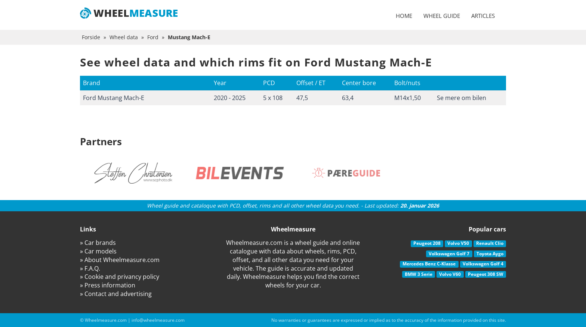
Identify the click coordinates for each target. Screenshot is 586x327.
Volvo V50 (458, 243)
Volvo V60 (450, 274)
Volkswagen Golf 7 (449, 253)
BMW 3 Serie (418, 274)
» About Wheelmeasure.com (120, 260)
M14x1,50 (407, 98)
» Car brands (98, 243)
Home (404, 15)
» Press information (107, 285)
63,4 (348, 98)
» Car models (98, 251)
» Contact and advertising (116, 294)
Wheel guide (441, 15)
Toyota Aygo (489, 253)
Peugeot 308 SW (485, 274)
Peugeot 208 (427, 243)
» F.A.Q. (90, 268)
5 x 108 (273, 98)
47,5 (302, 98)
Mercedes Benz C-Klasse (429, 264)
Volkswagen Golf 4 (483, 264)
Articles (483, 15)
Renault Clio (489, 243)
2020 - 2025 (230, 98)
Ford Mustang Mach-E (113, 98)
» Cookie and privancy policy (119, 276)
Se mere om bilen (461, 98)
